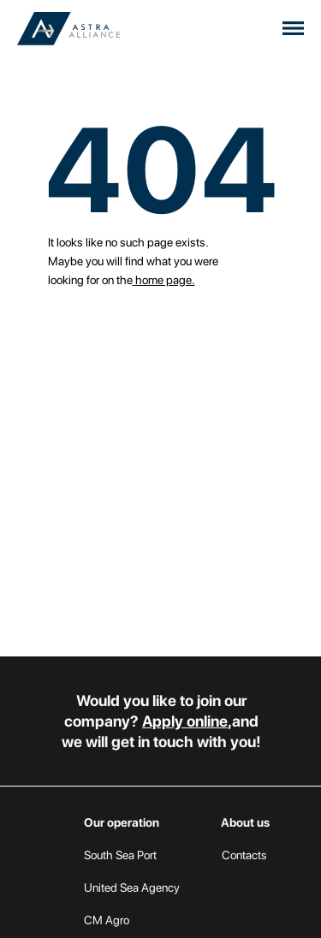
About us (245, 822)
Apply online (185, 721)
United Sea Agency (132, 887)
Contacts (244, 855)
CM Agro (106, 920)
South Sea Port (120, 855)
